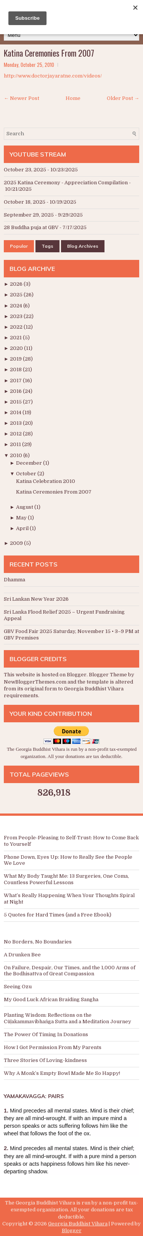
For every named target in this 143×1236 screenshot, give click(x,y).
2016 (16, 391)
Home (73, 98)
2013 (16, 423)
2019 (16, 359)
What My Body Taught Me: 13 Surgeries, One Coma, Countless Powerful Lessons (66, 879)
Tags (47, 246)
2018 (16, 369)
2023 (17, 316)
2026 (17, 284)
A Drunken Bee (22, 954)
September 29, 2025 (29, 215)
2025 (17, 295)
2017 (16, 380)
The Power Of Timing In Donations (46, 1034)
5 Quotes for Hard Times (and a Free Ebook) (57, 915)
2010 (16, 455)
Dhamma (14, 579)
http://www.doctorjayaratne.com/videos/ (53, 76)
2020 (17, 348)
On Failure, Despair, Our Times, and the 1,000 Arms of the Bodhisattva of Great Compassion (69, 971)
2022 (17, 327)
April (23, 528)
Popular (19, 246)
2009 (17, 543)
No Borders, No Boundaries (38, 942)
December (29, 463)
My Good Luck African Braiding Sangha (51, 999)
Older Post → (123, 98)
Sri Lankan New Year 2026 (36, 599)
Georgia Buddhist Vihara (78, 1224)
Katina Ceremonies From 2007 (49, 52)
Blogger (77, 674)
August (25, 507)
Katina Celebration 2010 (45, 481)
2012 (16, 434)
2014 (16, 412)
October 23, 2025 (25, 170)
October (26, 473)
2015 (16, 402)
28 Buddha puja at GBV (31, 227)
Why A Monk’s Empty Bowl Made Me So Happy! (62, 1073)
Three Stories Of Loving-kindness (45, 1060)
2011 (16, 444)
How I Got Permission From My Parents (52, 1047)
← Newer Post (21, 98)
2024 (16, 306)
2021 (16, 337)
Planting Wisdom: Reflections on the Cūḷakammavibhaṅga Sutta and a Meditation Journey (67, 1018)
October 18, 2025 (24, 202)
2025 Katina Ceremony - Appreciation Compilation (66, 182)
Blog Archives (82, 246)
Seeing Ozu (18, 986)
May (22, 518)
